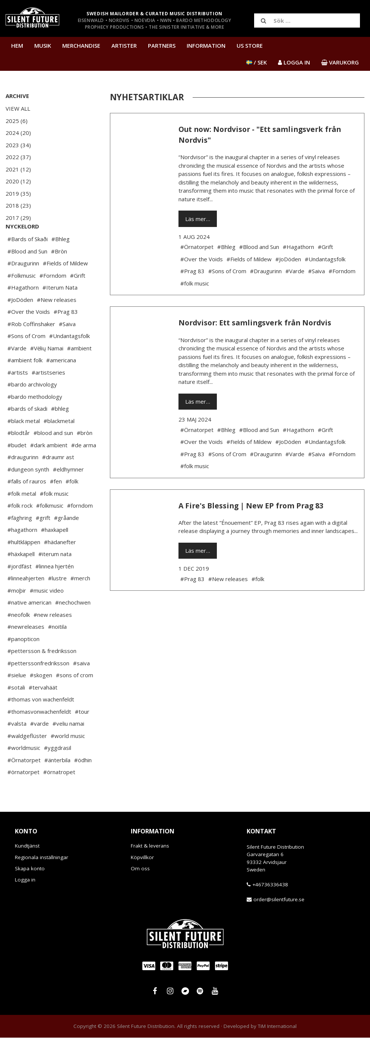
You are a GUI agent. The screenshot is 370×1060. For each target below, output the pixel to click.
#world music (68, 758)
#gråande (66, 540)
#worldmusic (23, 770)
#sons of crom (74, 697)
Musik (42, 45)
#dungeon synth (28, 491)
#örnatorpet (23, 794)
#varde (39, 746)
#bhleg (60, 431)
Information (206, 45)
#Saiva (67, 346)
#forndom (80, 527)
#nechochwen (73, 624)
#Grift (77, 298)
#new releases (53, 637)
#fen (56, 503)
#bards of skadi (27, 431)
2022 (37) (18, 157)
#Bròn (59, 273)
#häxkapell (21, 576)
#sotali (16, 709)
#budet (16, 467)
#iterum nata (55, 576)
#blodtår (18, 455)
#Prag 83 (66, 334)
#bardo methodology (34, 419)
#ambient (79, 370)
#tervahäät (43, 709)
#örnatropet (59, 794)
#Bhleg (60, 261)
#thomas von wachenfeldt (40, 721)
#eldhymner (68, 491)
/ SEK (256, 62)
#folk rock (19, 527)
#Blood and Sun (27, 273)
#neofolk (18, 637)
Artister (124, 45)
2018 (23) (18, 205)
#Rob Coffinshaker (31, 346)
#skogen (41, 697)
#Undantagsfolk (69, 358)
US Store (250, 45)
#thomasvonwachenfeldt (39, 734)
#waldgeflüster (27, 758)
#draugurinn (22, 479)
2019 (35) (18, 193)
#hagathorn (22, 552)
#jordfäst (19, 588)
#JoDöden (20, 322)
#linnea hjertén (54, 588)
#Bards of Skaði (27, 261)
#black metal (23, 443)
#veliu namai (68, 746)
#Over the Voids (28, 334)
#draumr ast (58, 479)
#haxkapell (54, 552)
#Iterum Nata (60, 309)
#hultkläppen (23, 564)
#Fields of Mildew (65, 285)
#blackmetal (59, 443)
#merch (80, 600)
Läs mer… (197, 219)
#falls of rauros (26, 503)
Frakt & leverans (150, 868)
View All (18, 108)
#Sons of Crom (26, 358)
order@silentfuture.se (278, 921)
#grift (43, 540)
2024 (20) (18, 132)
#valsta (16, 746)
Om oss (140, 890)
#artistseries (48, 394)
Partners (161, 45)
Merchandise (81, 45)
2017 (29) (18, 217)
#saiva (81, 685)
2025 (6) (17, 120)
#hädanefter (60, 564)
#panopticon (23, 661)
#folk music (54, 516)
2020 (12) (18, 181)
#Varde (16, 370)
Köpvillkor (142, 879)
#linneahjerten (25, 600)
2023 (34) (18, 145)
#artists (17, 394)
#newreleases (25, 649)
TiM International (277, 1048)
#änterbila (57, 782)
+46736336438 (270, 906)
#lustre (57, 600)
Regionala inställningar (41, 879)
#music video (47, 612)
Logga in (25, 902)
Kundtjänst (27, 868)
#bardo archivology (32, 406)
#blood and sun (53, 455)
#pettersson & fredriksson (41, 673)
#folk (72, 503)
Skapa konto (30, 890)
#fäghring (19, 540)
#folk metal (21, 516)
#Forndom (52, 298)
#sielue (16, 697)
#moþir (16, 612)
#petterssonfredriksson (38, 685)
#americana (61, 382)
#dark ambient (48, 467)
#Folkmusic (21, 298)
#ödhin (83, 782)
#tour (82, 734)
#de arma (83, 467)
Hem (17, 45)
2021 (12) (18, 169)
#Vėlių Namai (46, 370)
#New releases (56, 322)
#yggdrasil (57, 770)
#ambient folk (24, 382)
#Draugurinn (23, 285)
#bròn (84, 455)
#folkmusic (49, 527)
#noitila (57, 649)
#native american (29, 624)
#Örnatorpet (24, 782)
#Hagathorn (23, 309)
